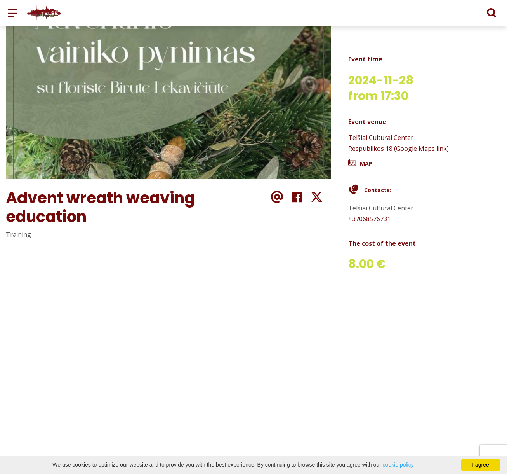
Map (366, 163)
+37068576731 (369, 219)
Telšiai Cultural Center (380, 137)
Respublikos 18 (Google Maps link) (398, 148)
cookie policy (398, 465)
